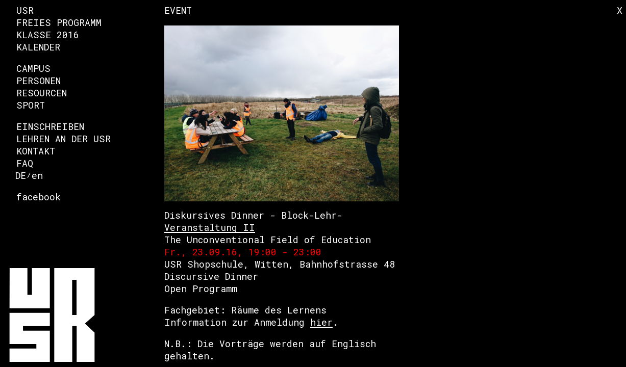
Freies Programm (59, 22)
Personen (38, 80)
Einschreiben (50, 126)
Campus (33, 68)
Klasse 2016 (47, 35)
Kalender (38, 47)
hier (321, 322)
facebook (38, 197)
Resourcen (41, 93)
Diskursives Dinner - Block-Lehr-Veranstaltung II (253, 221)
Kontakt (35, 151)
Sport (30, 105)
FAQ (24, 163)
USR (25, 10)
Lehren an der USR (63, 139)
